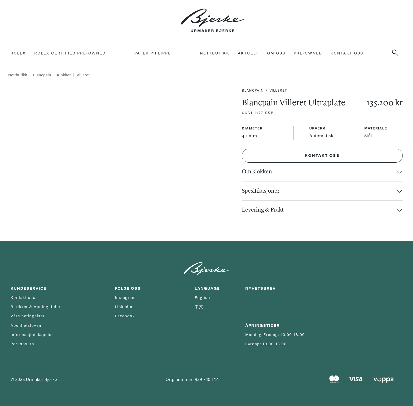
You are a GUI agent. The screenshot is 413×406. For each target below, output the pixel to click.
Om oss (276, 53)
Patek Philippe (152, 53)
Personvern (22, 344)
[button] (397, 52)
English (202, 297)
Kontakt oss (347, 53)
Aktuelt (248, 53)
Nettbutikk (214, 53)
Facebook (125, 316)
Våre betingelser (28, 316)
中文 (199, 307)
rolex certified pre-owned (70, 53)
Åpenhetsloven (26, 325)
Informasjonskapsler (32, 335)
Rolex (18, 53)
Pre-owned (308, 53)
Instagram (125, 297)
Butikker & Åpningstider (36, 307)
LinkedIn (123, 307)
